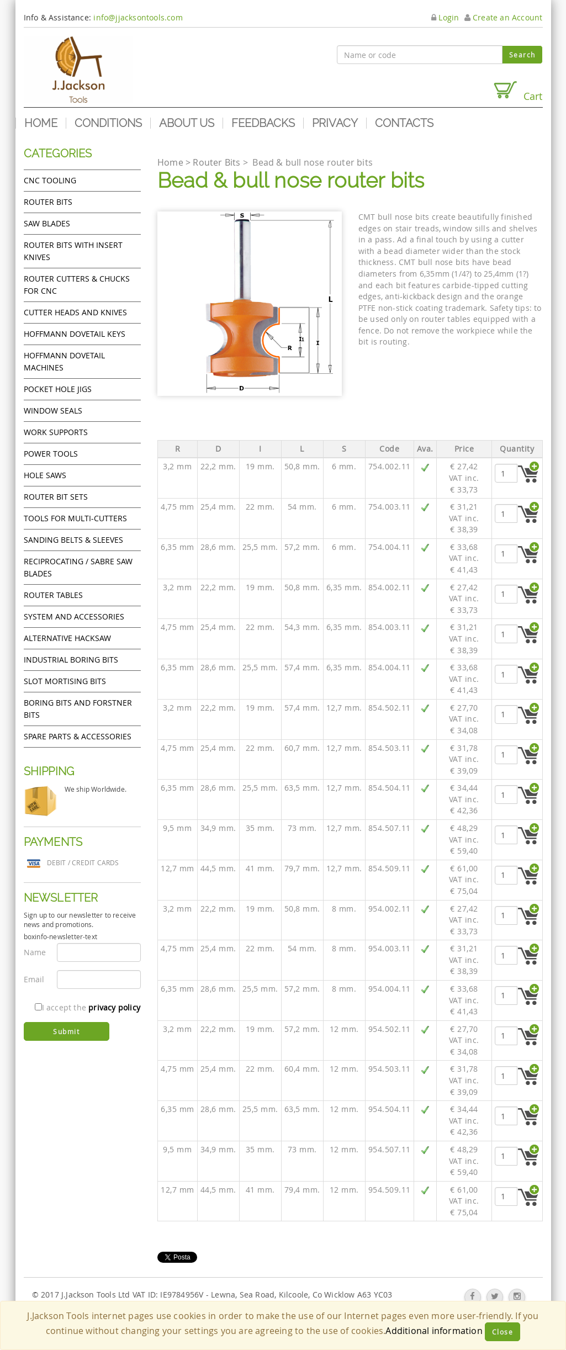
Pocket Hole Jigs (58, 389)
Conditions (108, 123)
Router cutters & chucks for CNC (77, 284)
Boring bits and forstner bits (78, 708)
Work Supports (56, 432)
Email (34, 979)
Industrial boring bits (71, 659)
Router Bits (48, 202)
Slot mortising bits (65, 681)
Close (503, 1331)
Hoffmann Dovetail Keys (74, 334)
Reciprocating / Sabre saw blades (78, 567)
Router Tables (53, 595)
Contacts (404, 123)
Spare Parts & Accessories (77, 736)
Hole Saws (45, 475)
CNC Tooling (50, 180)
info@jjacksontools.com (137, 17)
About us (186, 123)
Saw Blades (47, 223)
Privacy (335, 123)
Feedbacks (263, 123)
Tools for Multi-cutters (75, 518)
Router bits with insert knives (73, 251)
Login (445, 17)
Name (35, 952)
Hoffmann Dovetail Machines (64, 361)
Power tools (51, 453)
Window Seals (53, 410)
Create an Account (503, 17)
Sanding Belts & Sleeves (73, 539)
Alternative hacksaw (67, 638)
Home (40, 123)
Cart (517, 91)
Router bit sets (56, 496)
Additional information (433, 1331)
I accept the (87, 1007)
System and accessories (74, 616)
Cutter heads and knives (75, 312)
